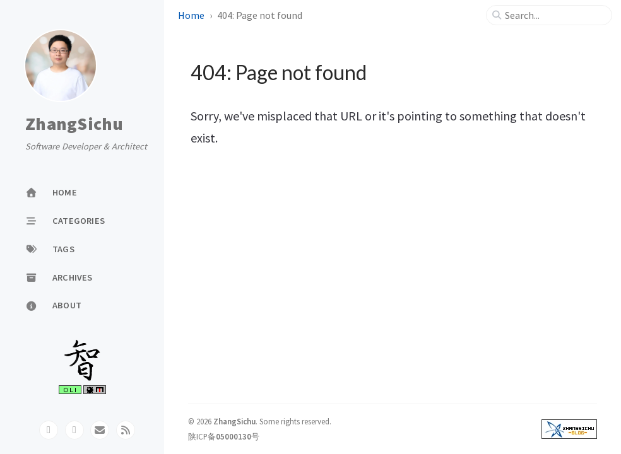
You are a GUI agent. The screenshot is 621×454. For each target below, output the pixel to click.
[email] (100, 430)
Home (191, 15)
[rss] (125, 430)
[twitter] (74, 430)
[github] (48, 430)
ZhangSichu (74, 124)
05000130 (233, 436)
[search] (554, 15)
